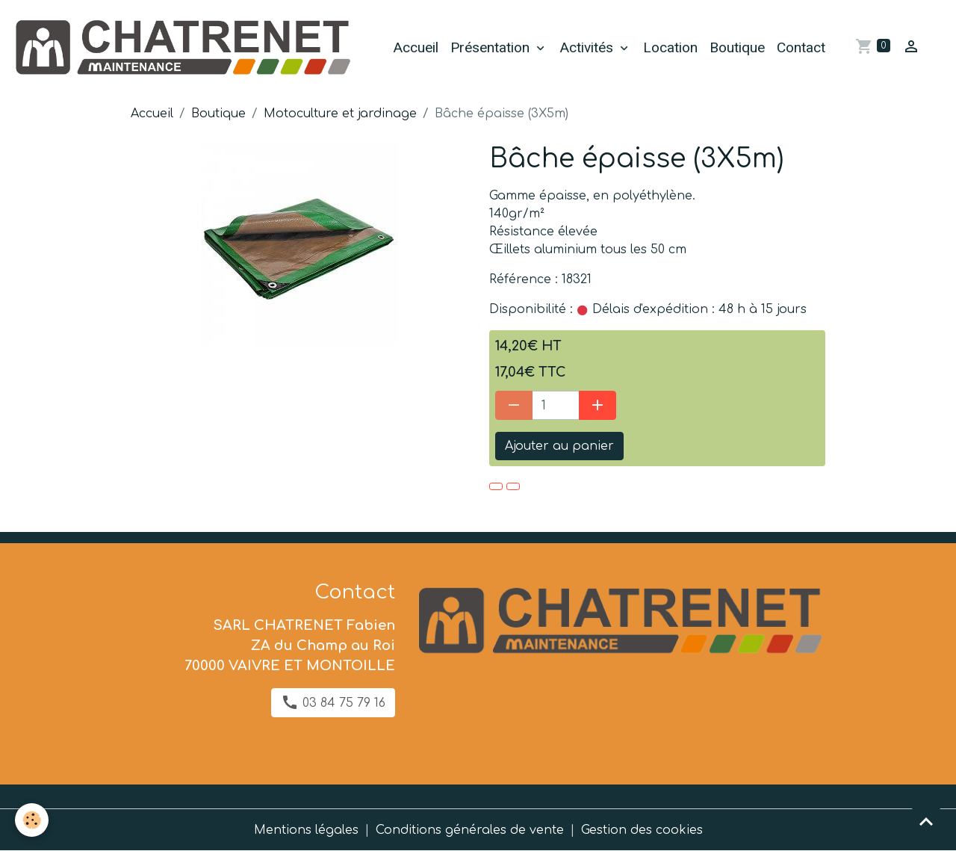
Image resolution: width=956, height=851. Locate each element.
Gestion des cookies (642, 830)
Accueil (415, 47)
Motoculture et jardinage (340, 113)
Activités (588, 47)
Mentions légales (306, 830)
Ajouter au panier (559, 446)
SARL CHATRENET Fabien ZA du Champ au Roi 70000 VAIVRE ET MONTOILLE (289, 645)
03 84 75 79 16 (333, 702)
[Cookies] (32, 820)
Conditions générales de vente (470, 830)
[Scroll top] (926, 821)
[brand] (184, 48)
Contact (801, 47)
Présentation (491, 47)
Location (670, 47)
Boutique (737, 47)
